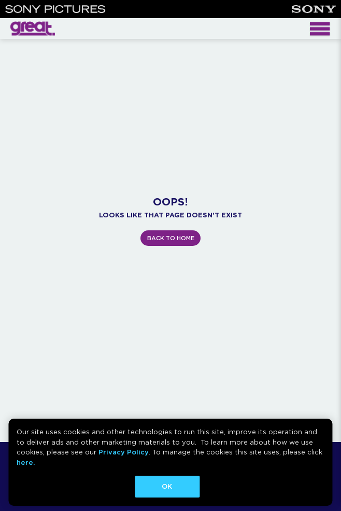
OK (167, 486)
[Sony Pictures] (55, 9)
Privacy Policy (123, 452)
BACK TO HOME (170, 238)
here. (26, 462)
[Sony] (314, 9)
